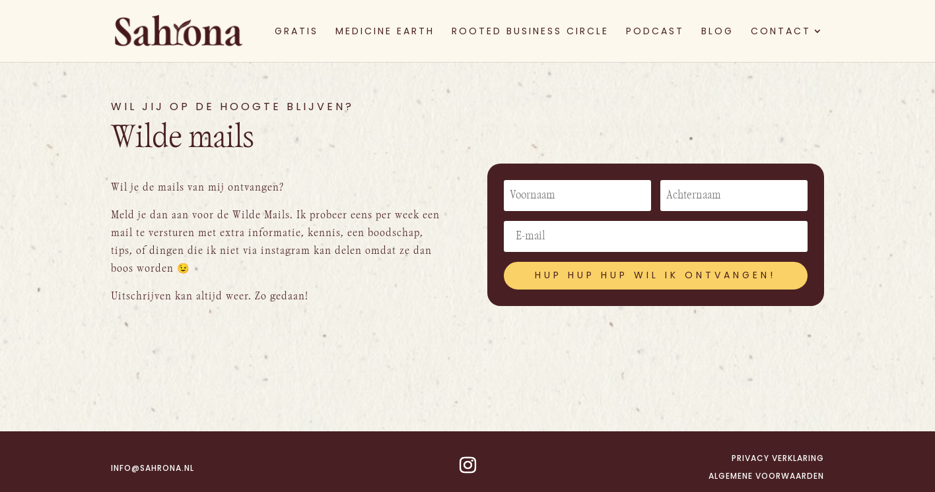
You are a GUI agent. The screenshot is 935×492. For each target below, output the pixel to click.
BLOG (717, 32)
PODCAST (655, 32)
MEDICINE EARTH (384, 32)
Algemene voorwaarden (766, 475)
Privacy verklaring (778, 458)
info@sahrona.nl (152, 468)
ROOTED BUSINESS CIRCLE (530, 32)
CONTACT (781, 32)
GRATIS (296, 32)
